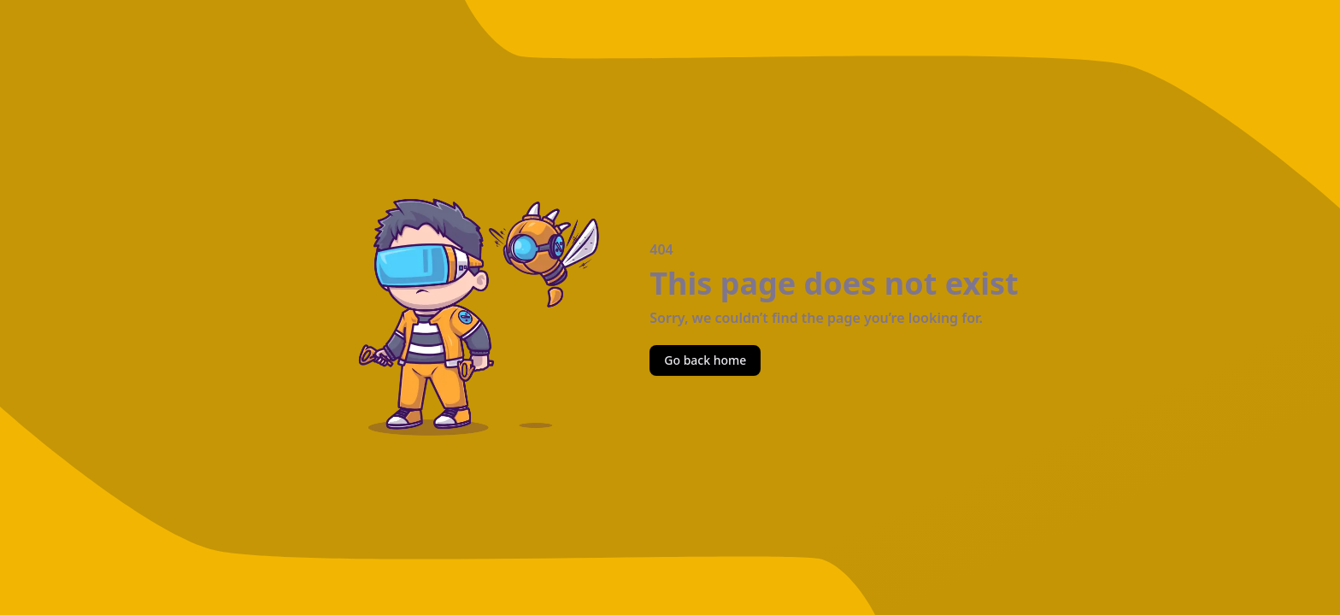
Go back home (705, 360)
